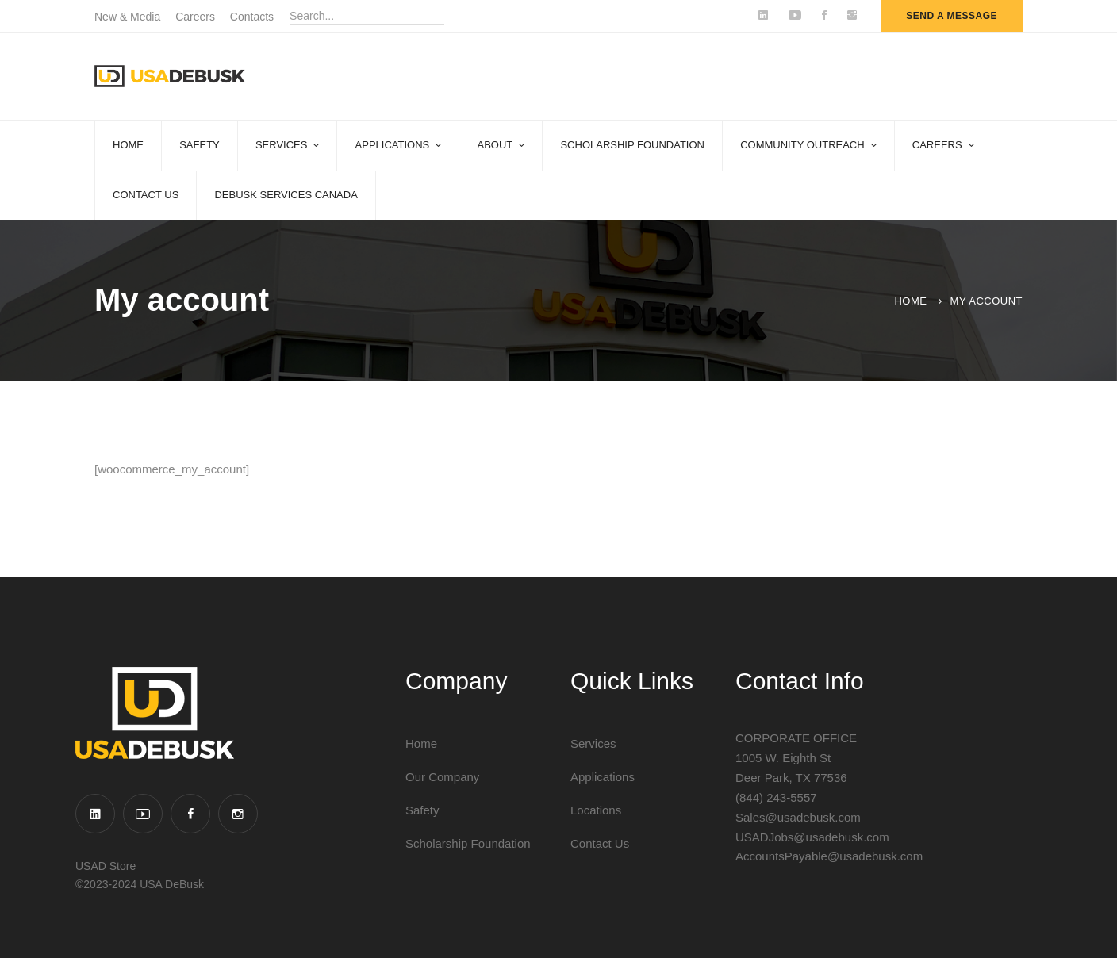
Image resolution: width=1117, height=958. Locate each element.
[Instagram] (238, 813)
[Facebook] (190, 813)
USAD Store (105, 866)
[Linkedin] (95, 813)
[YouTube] (143, 813)
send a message (951, 15)
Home (910, 301)
